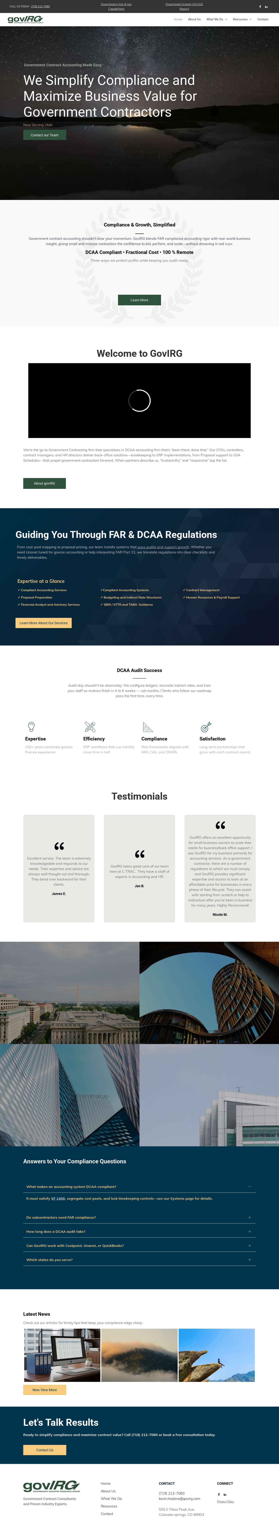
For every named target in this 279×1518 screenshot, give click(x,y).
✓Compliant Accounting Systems (124, 590)
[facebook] (260, 7)
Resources (109, 1489)
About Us (108, 1474)
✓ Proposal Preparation (35, 597)
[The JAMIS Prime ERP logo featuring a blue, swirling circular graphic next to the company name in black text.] (94, 276)
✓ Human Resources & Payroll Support (211, 597)
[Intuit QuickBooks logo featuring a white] (184, 276)
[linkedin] (266, 7)
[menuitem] (178, 19)
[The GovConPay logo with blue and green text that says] (229, 276)
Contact (107, 1497)
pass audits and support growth (163, 547)
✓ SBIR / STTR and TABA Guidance (126, 604)
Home (105, 1467)
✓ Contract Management (201, 590)
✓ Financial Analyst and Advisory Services (49, 604)
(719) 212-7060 (40, 6)
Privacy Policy (225, 1485)
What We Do (111, 1482)
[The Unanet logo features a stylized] (49, 276)
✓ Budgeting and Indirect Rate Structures (131, 597)
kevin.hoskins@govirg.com (179, 1482)
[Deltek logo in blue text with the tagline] (139, 276)
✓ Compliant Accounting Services (42, 590)
